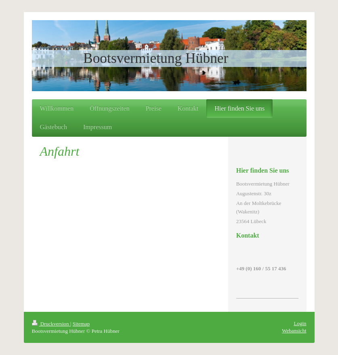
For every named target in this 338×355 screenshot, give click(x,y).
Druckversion (51, 324)
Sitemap (81, 324)
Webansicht (294, 331)
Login (300, 323)
